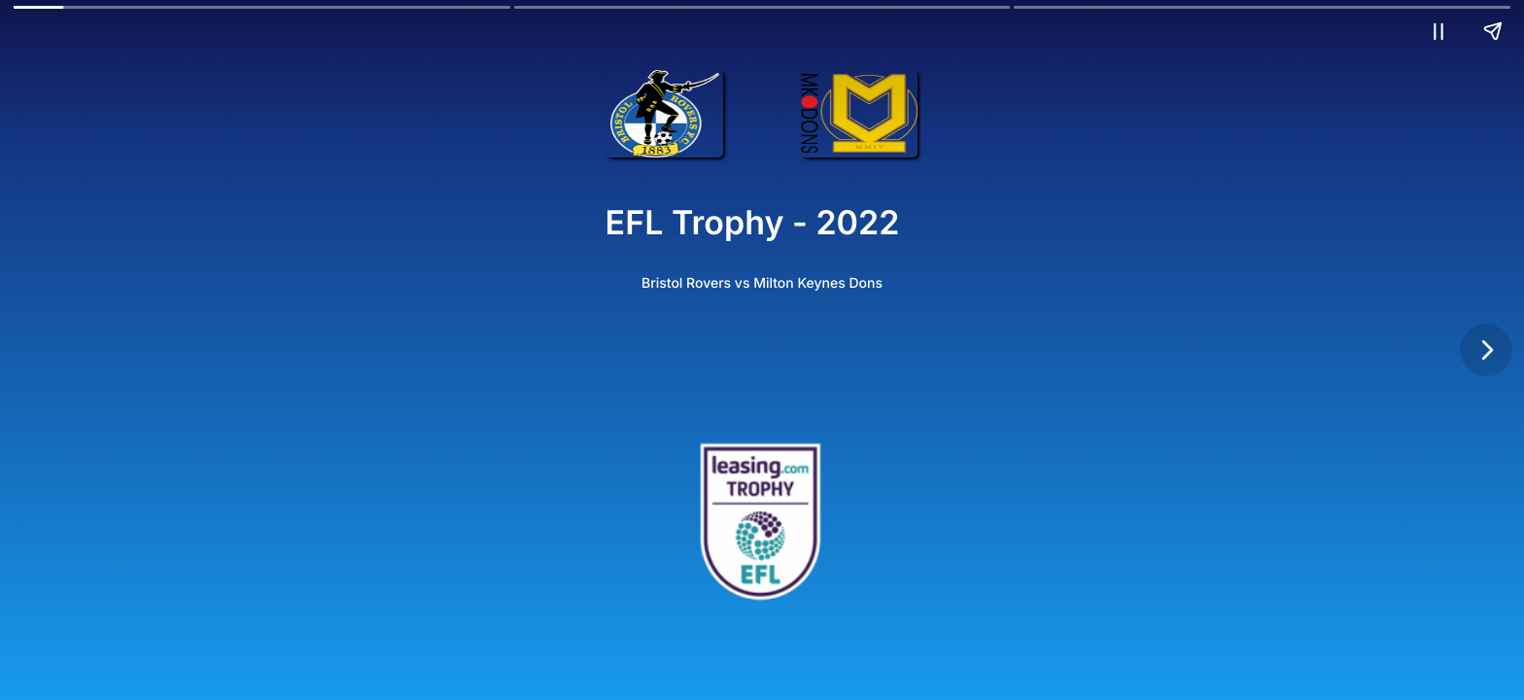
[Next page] (1486, 350)
